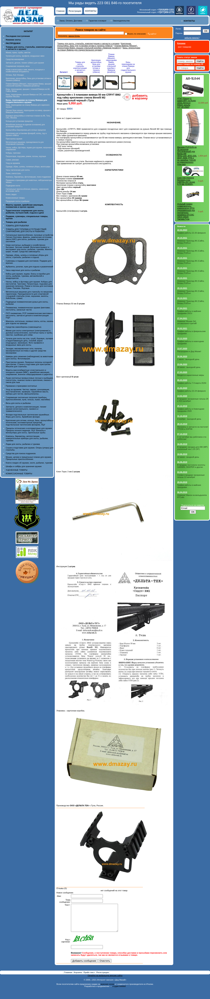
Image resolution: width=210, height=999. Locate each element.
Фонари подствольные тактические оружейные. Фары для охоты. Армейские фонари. (28, 416)
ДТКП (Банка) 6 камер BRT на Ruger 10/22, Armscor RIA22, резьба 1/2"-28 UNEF (186, 102)
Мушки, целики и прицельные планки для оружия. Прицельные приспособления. (29, 458)
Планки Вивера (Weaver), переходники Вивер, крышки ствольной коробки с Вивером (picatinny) (28, 85)
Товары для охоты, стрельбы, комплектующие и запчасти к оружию (88, 43)
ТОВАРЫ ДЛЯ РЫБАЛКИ (17, 226)
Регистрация (75, 11)
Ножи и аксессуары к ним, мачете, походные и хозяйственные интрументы (25, 71)
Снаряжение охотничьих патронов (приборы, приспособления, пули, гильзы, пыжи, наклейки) (28, 398)
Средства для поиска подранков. (21, 453)
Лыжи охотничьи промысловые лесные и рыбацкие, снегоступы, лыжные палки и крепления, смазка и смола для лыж (29, 380)
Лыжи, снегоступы (13, 173)
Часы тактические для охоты (18, 170)
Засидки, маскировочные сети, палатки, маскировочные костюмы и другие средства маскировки (26, 350)
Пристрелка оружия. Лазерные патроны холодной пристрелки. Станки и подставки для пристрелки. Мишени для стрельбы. (29, 364)
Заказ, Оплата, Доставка (70, 21)
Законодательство (121, 21)
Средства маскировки (15, 59)
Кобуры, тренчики (13, 153)
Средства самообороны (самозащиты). (24, 327)
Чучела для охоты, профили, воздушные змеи (25, 56)
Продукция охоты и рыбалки (17, 201)
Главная (61, 11)
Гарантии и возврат (97, 21)
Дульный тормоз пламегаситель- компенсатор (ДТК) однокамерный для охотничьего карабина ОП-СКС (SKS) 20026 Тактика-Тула (186, 211)
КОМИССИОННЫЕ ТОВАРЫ (19, 473)
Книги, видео (11, 194)
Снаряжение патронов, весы (18, 66)
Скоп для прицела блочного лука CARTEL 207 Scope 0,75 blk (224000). (186, 181)
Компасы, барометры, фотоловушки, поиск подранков (28, 177)
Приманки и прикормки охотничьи (21, 386)
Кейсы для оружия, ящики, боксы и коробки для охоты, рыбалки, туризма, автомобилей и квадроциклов (28, 276)
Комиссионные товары (15, 198)
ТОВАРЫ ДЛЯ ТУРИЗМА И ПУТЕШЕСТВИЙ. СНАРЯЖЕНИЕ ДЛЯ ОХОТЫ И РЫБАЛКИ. (26, 230)
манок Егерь (74, 36)
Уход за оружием (13, 163)
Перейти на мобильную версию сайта (105, 981)
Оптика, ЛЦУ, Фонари (15, 75)
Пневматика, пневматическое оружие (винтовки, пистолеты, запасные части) (28, 308)
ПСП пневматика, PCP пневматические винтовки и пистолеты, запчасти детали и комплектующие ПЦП (29, 315)
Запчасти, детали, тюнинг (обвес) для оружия (25, 63)
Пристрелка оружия (14, 139)
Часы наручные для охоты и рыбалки (23, 270)
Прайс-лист (89, 978)
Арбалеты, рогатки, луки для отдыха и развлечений (29, 267)
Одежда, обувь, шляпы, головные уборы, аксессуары (28, 167)
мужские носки (107, 989)
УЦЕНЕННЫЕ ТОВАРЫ (16, 470)
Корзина (78, 978)
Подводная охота (13, 186)
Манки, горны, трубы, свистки (18, 53)
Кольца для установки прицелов (19, 121)
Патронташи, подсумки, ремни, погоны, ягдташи (26, 156)
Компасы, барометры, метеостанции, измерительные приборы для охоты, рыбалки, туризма (27, 438)
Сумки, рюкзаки (12, 160)
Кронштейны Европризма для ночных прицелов (26, 130)
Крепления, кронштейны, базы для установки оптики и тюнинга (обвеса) (94, 44)
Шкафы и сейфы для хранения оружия (23, 466)
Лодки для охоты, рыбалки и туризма (23, 444)
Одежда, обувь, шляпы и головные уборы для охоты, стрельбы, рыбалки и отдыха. (27, 256)
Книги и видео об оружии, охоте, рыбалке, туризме (29, 463)
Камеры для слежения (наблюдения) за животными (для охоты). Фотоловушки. (29, 357)
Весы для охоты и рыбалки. (18, 403)
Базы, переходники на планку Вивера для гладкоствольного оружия (98, 49)
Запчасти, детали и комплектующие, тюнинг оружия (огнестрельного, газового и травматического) (26, 409)
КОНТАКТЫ (90, 11)
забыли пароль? (191, 38)
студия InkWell (119, 992)
